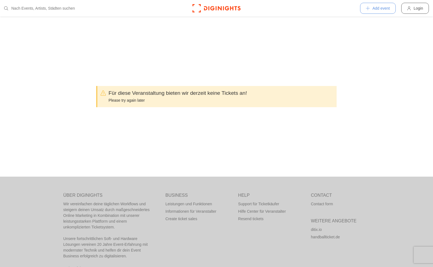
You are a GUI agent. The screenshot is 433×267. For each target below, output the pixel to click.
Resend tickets (250, 219)
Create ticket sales (181, 219)
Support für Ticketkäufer (258, 204)
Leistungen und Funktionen (188, 204)
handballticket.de (325, 237)
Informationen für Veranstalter (190, 211)
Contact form (322, 204)
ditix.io (316, 229)
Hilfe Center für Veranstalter (262, 211)
